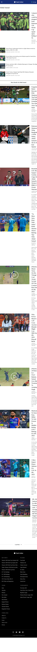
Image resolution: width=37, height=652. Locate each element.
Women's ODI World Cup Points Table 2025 (10, 565)
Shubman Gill (23, 562)
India (3, 588)
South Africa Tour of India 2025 (26, 590)
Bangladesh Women (6, 608)
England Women (5, 601)
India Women (4, 599)
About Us (4, 615)
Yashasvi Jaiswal (23, 565)
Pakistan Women (5, 604)
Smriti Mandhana (23, 574)
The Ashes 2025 (23, 588)
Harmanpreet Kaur (24, 576)
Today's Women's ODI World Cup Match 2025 (10, 567)
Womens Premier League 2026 (26, 595)
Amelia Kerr (22, 581)
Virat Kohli (22, 560)
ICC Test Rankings (5, 572)
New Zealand (4, 595)
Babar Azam (22, 572)
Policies (3, 624)
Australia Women (5, 606)
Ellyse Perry (22, 579)
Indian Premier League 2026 (26, 597)
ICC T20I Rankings (6, 576)
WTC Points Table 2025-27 (7, 579)
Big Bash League (23, 592)
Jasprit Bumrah (23, 567)
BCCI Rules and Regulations (7, 581)
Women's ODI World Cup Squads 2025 (10, 562)
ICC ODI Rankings (6, 574)
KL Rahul (22, 569)
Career (3, 620)
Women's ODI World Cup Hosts (8, 569)
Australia (3, 590)
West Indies (4, 597)
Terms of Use (4, 622)
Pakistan (3, 592)
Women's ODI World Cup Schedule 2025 (10, 560)
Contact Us (4, 617)
